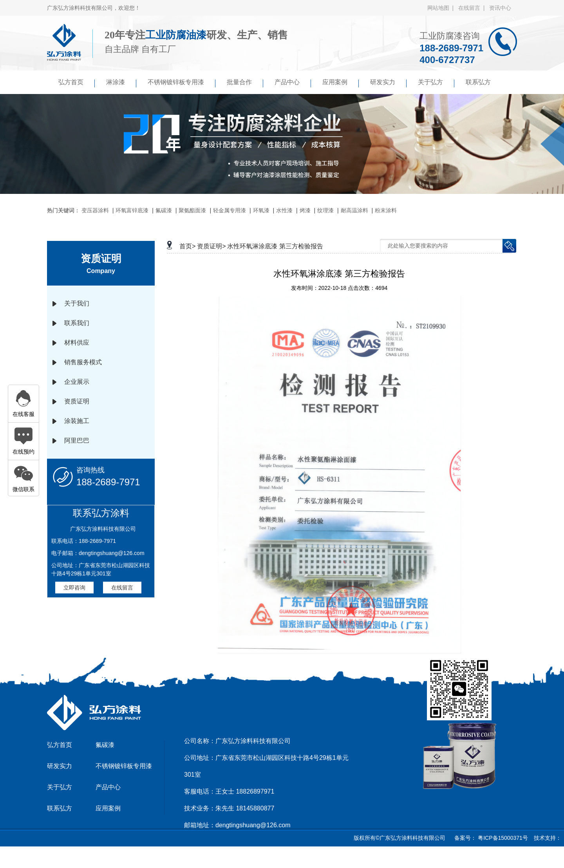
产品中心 (293, 83)
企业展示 (76, 381)
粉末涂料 (386, 210)
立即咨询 (74, 587)
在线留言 (122, 587)
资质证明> (211, 246)
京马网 (268, 858)
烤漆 (305, 210)
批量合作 (245, 83)
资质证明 (76, 401)
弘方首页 (76, 83)
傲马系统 (292, 858)
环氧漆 (261, 210)
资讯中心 (500, 8)
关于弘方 (436, 83)
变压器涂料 (95, 210)
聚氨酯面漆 (192, 210)
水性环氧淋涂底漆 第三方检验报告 (275, 246)
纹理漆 (325, 210)
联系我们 (76, 323)
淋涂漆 (121, 83)
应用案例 (340, 83)
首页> (187, 246)
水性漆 (284, 210)
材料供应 (76, 342)
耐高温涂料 (354, 210)
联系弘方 (478, 82)
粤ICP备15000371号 (502, 838)
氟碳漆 (163, 210)
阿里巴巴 (76, 440)
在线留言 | (473, 8)
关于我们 (76, 303)
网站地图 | (442, 8)
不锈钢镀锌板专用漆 (181, 83)
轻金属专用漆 (229, 210)
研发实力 (388, 83)
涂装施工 (76, 421)
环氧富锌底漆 (132, 210)
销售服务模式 (83, 362)
